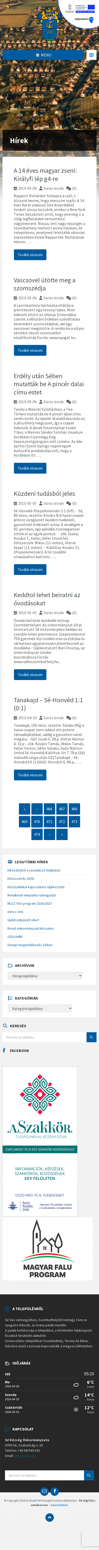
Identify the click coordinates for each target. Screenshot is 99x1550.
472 (62, 821)
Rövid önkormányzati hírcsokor (30, 928)
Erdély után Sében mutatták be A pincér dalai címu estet (49, 384)
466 (49, 808)
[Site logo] (49, 24)
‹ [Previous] (36, 808)
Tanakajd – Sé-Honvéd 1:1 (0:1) (48, 704)
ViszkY (33, 1500)
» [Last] (62, 834)
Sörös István (54, 188)
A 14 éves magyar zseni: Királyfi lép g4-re (45, 174)
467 (62, 808)
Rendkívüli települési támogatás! (31, 895)
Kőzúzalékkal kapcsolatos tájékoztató (36, 887)
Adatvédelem (59, 1505)
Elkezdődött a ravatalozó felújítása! (33, 870)
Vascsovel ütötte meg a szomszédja (45, 284)
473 (74, 821)
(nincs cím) (15, 911)
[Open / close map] (92, 55)
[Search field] (49, 1037)
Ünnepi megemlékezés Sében (29, 945)
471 (49, 821)
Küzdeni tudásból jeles (44, 493)
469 (24, 821)
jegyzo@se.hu (24, 1455)
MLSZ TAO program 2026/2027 (29, 903)
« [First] (24, 808)
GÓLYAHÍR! (15, 936)
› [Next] (49, 834)
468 (74, 808)
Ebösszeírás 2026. (20, 878)
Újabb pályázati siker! (23, 920)
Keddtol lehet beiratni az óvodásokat (47, 599)
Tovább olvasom (30, 254)
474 (37, 834)
